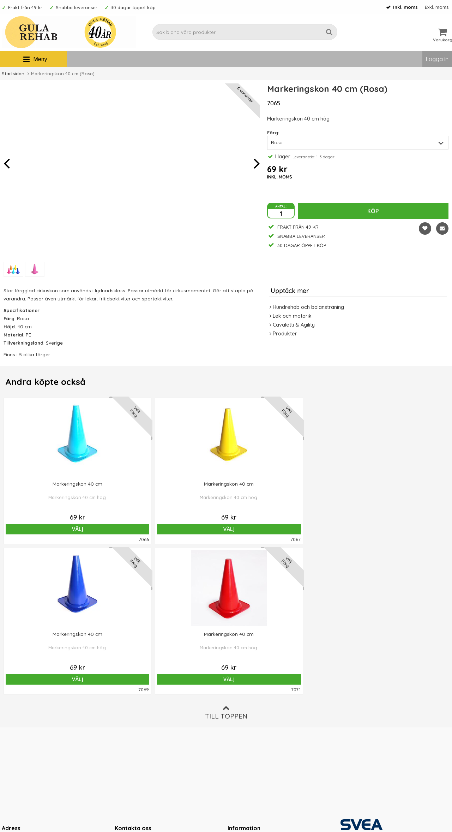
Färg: (273, 132)
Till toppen (226, 562)
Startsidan (13, 73)
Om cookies (242, 710)
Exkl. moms (436, 7)
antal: (281, 206)
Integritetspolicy (247, 720)
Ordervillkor (242, 699)
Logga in (437, 59)
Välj (46, 529)
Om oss (237, 688)
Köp (373, 211)
